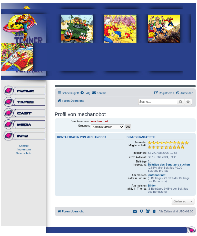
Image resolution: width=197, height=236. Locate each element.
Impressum (24, 149)
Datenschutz (24, 153)
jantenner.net (156, 175)
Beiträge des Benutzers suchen (169, 164)
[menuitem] (85, 93)
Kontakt (23, 145)
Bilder (152, 185)
